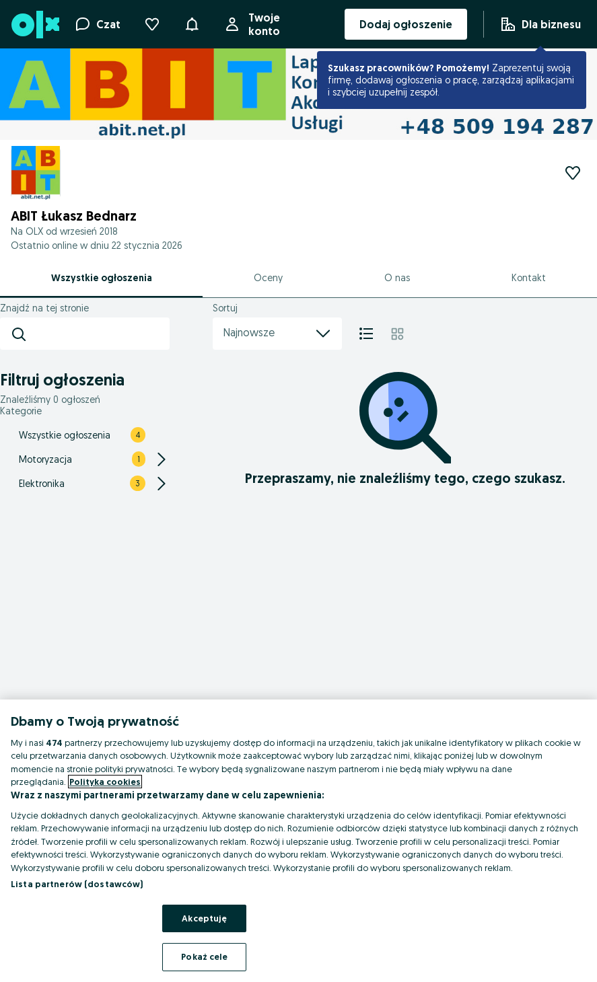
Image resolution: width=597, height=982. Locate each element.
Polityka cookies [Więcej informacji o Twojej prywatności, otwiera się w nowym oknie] (105, 781)
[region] (298, 841)
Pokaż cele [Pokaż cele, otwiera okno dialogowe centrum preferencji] (204, 956)
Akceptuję (204, 918)
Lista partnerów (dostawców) (77, 883)
